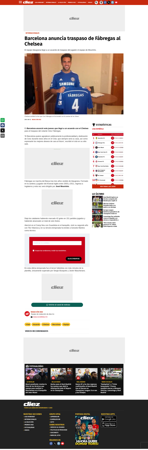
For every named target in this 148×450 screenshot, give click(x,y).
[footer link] (74, 409)
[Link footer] (31, 404)
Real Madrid (81, 382)
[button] (3, 120)
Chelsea (46, 324)
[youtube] (62, 443)
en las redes (56, 382)
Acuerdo (36, 324)
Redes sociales (107, 382)
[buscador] (96, 2)
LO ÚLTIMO (98, 194)
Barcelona (56, 324)
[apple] (113, 424)
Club (28, 324)
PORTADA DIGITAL (82, 414)
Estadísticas (103, 124)
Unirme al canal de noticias (59, 305)
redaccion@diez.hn (39, 317)
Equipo (66, 324)
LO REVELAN (30, 382)
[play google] (113, 418)
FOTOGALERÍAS (36, 366)
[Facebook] (51, 443)
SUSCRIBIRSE (74, 259)
